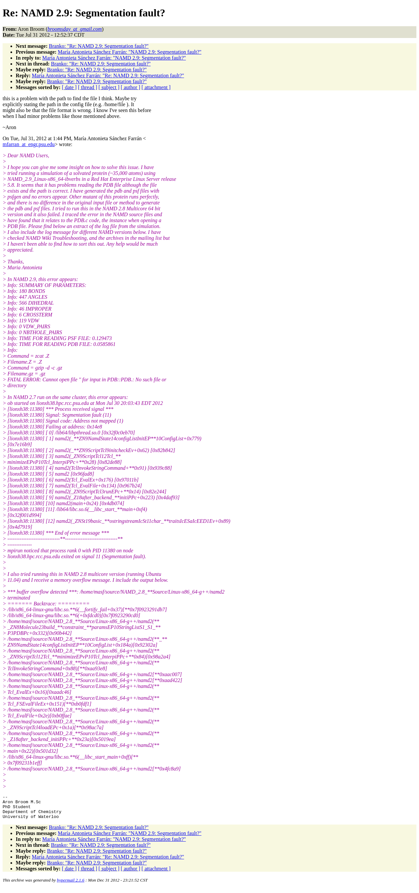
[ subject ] (109, 87)
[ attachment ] (156, 87)
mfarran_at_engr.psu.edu (29, 144)
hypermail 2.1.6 (70, 885)
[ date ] (69, 87)
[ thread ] (87, 87)
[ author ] (130, 87)
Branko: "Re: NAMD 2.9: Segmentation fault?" (99, 46)
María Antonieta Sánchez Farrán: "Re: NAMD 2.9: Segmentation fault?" (108, 75)
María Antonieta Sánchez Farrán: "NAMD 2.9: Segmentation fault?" (130, 52)
